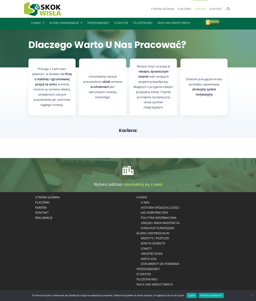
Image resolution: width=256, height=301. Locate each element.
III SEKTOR (121, 21)
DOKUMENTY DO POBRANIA (160, 264)
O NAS (145, 202)
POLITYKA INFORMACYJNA (158, 218)
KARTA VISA (149, 259)
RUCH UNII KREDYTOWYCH (174, 21)
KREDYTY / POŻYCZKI (155, 238)
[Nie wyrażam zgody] (251, 295)
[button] (37, 21)
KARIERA (41, 208)
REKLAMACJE (43, 218)
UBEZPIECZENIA (152, 254)
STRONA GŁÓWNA (47, 197)
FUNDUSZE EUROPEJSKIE (157, 228)
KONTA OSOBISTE (153, 243)
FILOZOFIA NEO (142, 21)
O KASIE (37, 21)
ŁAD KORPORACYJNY (154, 213)
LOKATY (146, 248)
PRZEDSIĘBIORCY (98, 21)
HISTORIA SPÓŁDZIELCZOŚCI (160, 208)
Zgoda (191, 295)
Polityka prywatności (211, 295)
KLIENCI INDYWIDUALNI (66, 21)
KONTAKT (42, 213)
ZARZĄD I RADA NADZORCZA (160, 223)
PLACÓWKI (42, 202)
